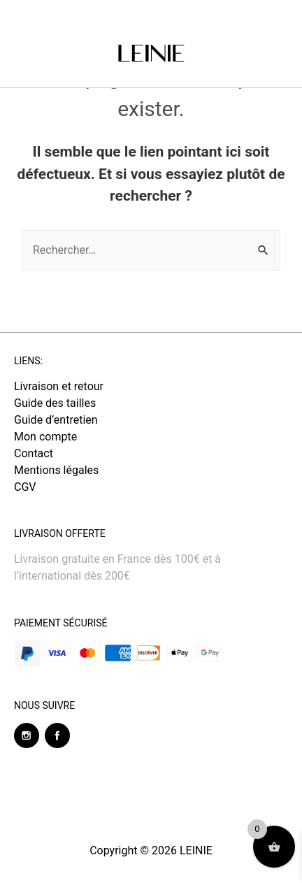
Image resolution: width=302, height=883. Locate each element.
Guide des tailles (55, 403)
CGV (25, 487)
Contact (33, 453)
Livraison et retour (58, 386)
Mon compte (45, 436)
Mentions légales (56, 470)
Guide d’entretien (56, 419)
